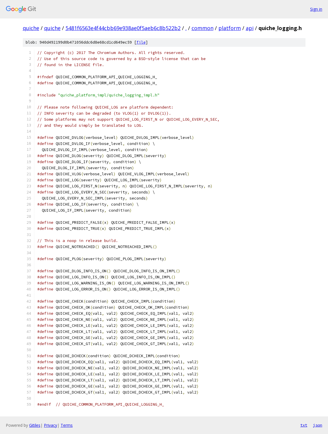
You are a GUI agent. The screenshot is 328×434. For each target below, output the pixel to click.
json (317, 425)
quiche (31, 28)
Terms (67, 425)
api (250, 28)
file (141, 42)
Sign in (316, 9)
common (202, 28)
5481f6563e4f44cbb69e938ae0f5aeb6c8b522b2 (123, 28)
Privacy (50, 425)
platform (229, 28)
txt (303, 425)
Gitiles (34, 425)
